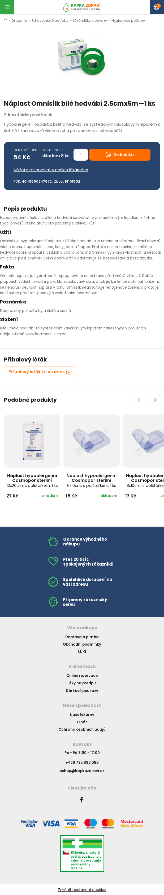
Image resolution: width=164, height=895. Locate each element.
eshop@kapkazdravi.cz (82, 770)
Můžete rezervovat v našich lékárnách (51, 170)
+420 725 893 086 (82, 762)
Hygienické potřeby (128, 20)
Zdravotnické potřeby (50, 20)
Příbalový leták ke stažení (40, 371)
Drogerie (19, 20)
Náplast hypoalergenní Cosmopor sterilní (32, 480)
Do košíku (120, 154)
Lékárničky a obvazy (90, 20)
